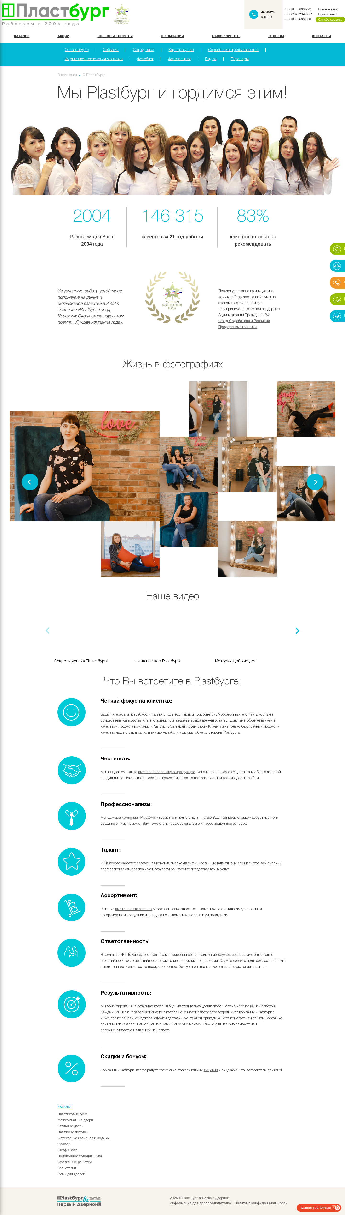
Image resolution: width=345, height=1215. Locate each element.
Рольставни (67, 1168)
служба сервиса (231, 954)
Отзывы (276, 36)
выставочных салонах (133, 909)
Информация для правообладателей (201, 1203)
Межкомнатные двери (75, 1120)
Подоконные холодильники (80, 1156)
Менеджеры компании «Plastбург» (129, 817)
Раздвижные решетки (75, 1162)
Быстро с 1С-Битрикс (316, 1207)
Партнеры (240, 59)
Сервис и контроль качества (233, 50)
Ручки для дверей (71, 1174)
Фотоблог (145, 59)
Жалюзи (64, 1144)
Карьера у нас (181, 50)
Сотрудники (143, 50)
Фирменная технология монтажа (94, 59)
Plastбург (190, 1198)
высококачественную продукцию (166, 772)
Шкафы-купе (68, 1150)
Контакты (321, 36)
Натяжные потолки (73, 1132)
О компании (172, 36)
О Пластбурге (77, 50)
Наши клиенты (226, 36)
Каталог (22, 36)
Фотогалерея (179, 59)
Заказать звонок (268, 14)
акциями (211, 1070)
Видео (210, 59)
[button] (315, 482)
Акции (63, 36)
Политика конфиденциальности (261, 1203)
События (111, 50)
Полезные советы (115, 36)
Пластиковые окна (72, 1114)
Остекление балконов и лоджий (83, 1138)
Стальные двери (70, 1126)
